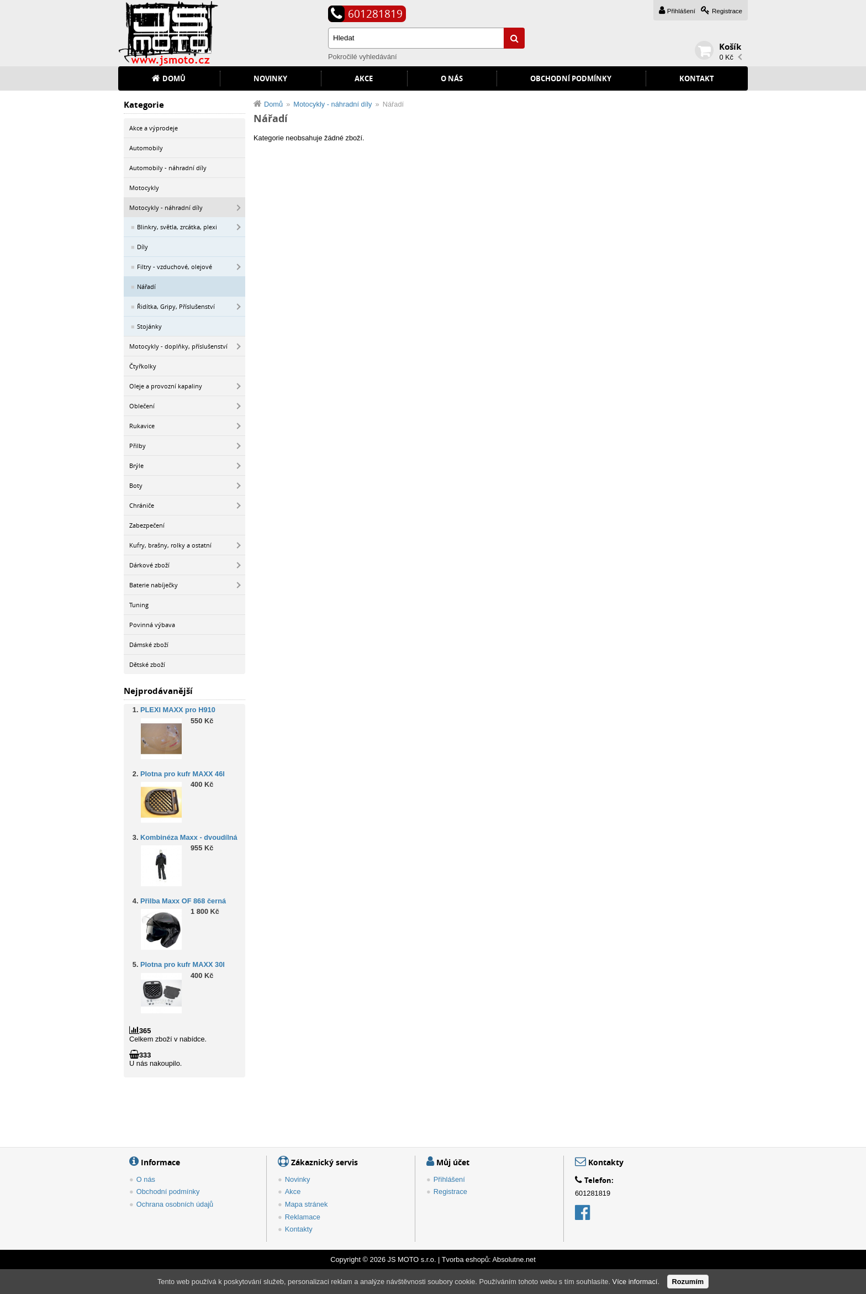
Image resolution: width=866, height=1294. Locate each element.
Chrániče (141, 505)
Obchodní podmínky (570, 78)
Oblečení (142, 406)
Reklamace (302, 1217)
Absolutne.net (513, 1259)
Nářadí (146, 286)
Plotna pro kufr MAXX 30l (182, 965)
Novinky (270, 78)
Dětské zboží (147, 664)
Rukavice (142, 426)
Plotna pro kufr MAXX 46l (182, 774)
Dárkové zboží (149, 565)
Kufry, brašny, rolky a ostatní (170, 545)
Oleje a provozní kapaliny (165, 386)
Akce (364, 78)
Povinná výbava (152, 624)
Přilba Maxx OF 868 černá (183, 901)
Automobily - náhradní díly (168, 168)
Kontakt (696, 78)
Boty (135, 485)
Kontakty (299, 1229)
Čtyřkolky (142, 366)
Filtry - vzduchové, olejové (174, 266)
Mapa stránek (306, 1204)
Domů (174, 78)
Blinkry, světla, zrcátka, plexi (177, 227)
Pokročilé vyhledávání (362, 56)
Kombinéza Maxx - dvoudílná (188, 837)
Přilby (137, 445)
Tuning (139, 605)
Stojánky (149, 326)
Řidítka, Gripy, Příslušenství (176, 306)
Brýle (136, 465)
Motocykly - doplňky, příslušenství (178, 346)
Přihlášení (681, 11)
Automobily (146, 148)
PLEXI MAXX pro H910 (177, 710)
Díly (142, 247)
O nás (452, 78)
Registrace (727, 11)
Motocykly (144, 187)
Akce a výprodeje (153, 128)
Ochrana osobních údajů (174, 1204)
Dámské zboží (148, 644)
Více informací (635, 1281)
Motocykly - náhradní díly (166, 207)
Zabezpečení (147, 525)
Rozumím (688, 1281)
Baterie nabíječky (153, 585)
